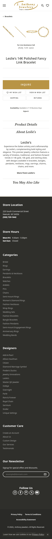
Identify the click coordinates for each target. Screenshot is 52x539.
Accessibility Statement (26, 519)
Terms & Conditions (33, 514)
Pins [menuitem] (5, 289)
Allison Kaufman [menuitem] (10, 359)
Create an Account (11, 433)
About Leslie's (26, 132)
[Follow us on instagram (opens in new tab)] (15, 492)
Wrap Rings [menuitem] (8, 308)
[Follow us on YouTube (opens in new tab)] (37, 492)
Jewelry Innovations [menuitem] (11, 374)
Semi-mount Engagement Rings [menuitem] (17, 327)
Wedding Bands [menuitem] (10, 335)
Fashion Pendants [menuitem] (11, 323)
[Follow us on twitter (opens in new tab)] (31, 492)
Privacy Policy (16, 514)
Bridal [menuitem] (5, 262)
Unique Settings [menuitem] (10, 413)
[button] (42, 5)
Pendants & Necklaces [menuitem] (12, 273)
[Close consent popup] (48, 534)
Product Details (26, 124)
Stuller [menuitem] (5, 409)
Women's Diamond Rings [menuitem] (14, 300)
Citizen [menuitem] (6, 362)
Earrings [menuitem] (6, 269)
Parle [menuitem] (5, 393)
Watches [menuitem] (6, 281)
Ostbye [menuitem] (6, 386)
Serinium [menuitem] (7, 405)
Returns (38, 98)
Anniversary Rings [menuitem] (11, 331)
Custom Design (9, 440)
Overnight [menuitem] (7, 389)
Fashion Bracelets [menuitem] (10, 316)
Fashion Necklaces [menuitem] (11, 304)
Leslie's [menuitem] (6, 378)
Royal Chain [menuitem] (8, 401)
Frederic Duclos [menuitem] (10, 370)
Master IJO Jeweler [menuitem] (11, 382)
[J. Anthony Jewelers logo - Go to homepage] (26, 5)
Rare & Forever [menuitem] (9, 397)
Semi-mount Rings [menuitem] (11, 296)
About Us (7, 436)
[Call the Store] (9, 217)
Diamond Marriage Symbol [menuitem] (15, 366)
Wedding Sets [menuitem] (9, 312)
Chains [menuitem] (6, 292)
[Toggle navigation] (4, 5)
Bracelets (8, 16)
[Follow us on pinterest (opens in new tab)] (26, 492)
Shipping (14, 98)
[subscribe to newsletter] (45, 474)
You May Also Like (26, 182)
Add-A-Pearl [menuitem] (8, 355)
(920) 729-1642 (26, 48)
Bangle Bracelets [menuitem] (10, 319)
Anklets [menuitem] (6, 285)
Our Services (8, 444)
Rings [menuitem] (5, 265)
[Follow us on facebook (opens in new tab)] (20, 492)
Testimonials (8, 448)
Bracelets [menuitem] (7, 277)
